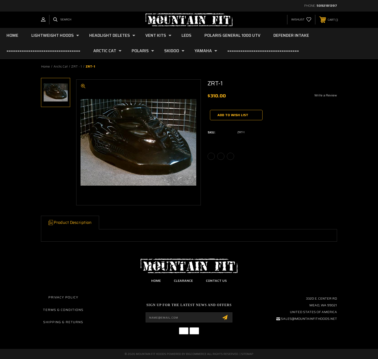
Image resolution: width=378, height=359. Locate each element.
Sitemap (247, 354)
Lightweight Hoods (55, 35)
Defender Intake (291, 35)
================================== (43, 51)
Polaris (143, 51)
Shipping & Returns (63, 322)
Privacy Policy (63, 297)
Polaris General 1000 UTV (232, 35)
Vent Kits (158, 35)
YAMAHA (206, 51)
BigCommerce (196, 354)
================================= (263, 51)
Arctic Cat (107, 51)
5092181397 (327, 5)
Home (12, 35)
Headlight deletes (112, 35)
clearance (183, 280)
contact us (216, 280)
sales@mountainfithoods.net (309, 318)
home (156, 280)
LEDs (186, 35)
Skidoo (174, 51)
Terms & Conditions (63, 309)
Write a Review (325, 95)
